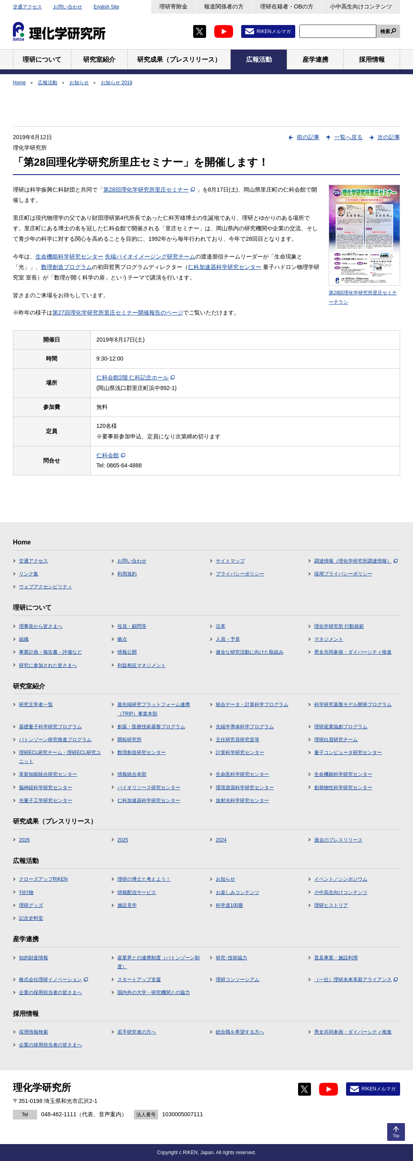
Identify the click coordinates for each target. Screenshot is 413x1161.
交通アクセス (27, 7)
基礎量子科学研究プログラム (50, 727)
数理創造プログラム (66, 267)
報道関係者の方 (224, 6)
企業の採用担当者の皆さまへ (50, 992)
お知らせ (79, 82)
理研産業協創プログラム (340, 727)
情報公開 (127, 652)
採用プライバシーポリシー (343, 574)
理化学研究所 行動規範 (339, 626)
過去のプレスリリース (338, 840)
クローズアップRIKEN (43, 879)
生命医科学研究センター (242, 774)
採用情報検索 (33, 1032)
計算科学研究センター (240, 752)
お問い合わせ (67, 7)
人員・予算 (228, 639)
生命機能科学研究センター (69, 256)
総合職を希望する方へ (240, 1032)
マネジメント (328, 639)
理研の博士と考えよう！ (144, 879)
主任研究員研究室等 (237, 739)
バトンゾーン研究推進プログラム (55, 739)
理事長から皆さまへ (41, 626)
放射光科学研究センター (242, 800)
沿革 (220, 626)
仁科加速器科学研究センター (224, 267)
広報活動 (47, 82)
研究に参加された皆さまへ (48, 665)
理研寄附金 (173, 6)
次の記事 (389, 137)
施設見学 (127, 905)
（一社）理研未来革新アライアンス (356, 979)
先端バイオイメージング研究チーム (150, 256)
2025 (122, 840)
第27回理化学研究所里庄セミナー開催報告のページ (117, 312)
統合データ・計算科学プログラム (252, 704)
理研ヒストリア (331, 905)
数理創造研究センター (141, 752)
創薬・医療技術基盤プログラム (151, 727)
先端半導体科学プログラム (245, 727)
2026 (24, 840)
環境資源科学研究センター (245, 787)
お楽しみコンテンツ (237, 892)
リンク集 (28, 574)
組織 (24, 639)
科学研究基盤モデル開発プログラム (353, 704)
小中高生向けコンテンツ (361, 6)
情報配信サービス (136, 892)
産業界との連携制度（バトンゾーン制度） (158, 962)
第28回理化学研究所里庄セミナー (149, 189)
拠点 (122, 639)
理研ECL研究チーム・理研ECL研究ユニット (60, 757)
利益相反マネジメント (141, 665)
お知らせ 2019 (116, 82)
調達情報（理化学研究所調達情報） (356, 561)
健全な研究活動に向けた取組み (250, 652)
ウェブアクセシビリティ (45, 587)
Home (19, 82)
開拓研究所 (129, 739)
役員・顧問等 (131, 626)
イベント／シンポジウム (340, 879)
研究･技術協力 (231, 958)
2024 (221, 840)
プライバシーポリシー (240, 574)
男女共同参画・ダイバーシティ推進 (353, 652)
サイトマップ (230, 561)
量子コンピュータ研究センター (348, 752)
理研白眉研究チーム (336, 739)
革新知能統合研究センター (48, 774)
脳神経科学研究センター (45, 787)
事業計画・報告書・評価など (50, 652)
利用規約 (127, 574)
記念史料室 (31, 918)
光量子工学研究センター (45, 800)
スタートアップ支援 (139, 979)
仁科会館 (110, 455)
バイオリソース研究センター (148, 787)
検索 (385, 31)
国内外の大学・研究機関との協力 (153, 992)
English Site (106, 7)
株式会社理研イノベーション (53, 979)
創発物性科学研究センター (343, 787)
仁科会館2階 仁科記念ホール (135, 377)
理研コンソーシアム (237, 979)
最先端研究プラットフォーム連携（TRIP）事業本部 (153, 709)
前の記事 (308, 137)
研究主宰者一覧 (36, 704)
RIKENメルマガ (274, 31)
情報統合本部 (131, 774)
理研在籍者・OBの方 (286, 6)
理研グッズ (31, 905)
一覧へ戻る (348, 137)
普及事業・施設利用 (336, 958)
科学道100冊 (229, 905)
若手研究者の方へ (136, 1032)
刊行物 (26, 892)
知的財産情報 (33, 958)
